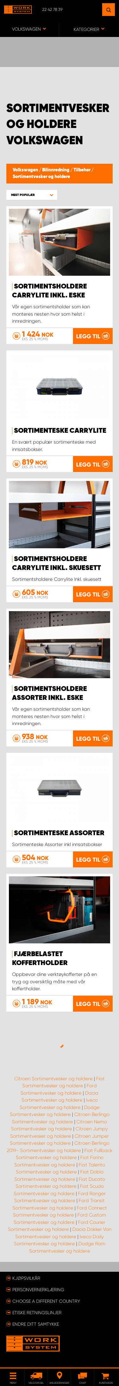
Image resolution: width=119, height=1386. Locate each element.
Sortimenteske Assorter (59, 833)
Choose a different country (46, 1301)
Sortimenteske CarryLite (60, 430)
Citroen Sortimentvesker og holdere (53, 1079)
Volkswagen (26, 170)
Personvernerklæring (38, 1289)
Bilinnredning (56, 170)
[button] (31, 195)
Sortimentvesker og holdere (41, 177)
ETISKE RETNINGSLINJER (37, 1312)
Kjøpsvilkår (26, 1278)
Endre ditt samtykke (35, 1324)
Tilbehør (82, 170)
